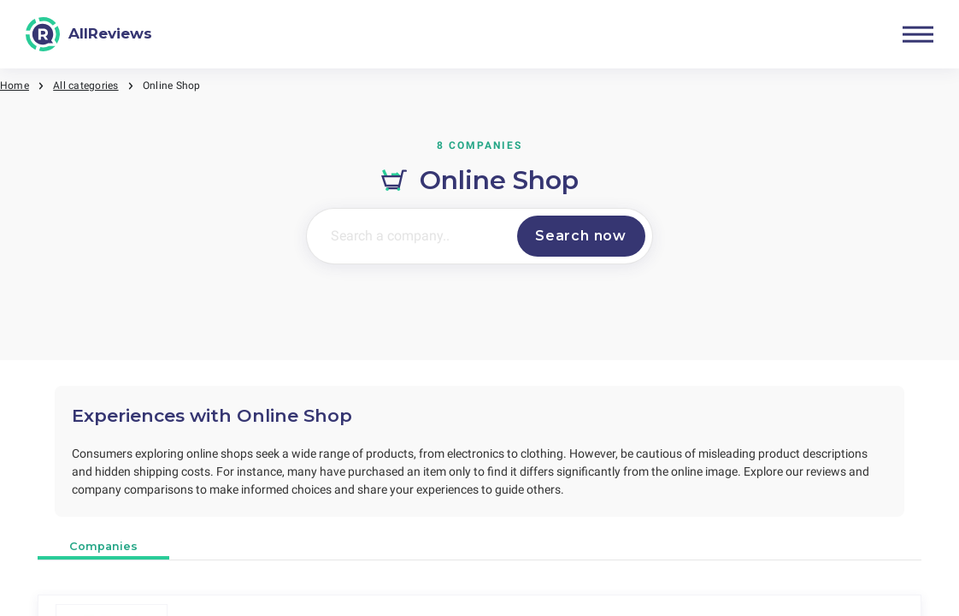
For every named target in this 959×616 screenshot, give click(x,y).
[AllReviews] (89, 34)
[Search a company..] (408, 236)
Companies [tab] (103, 546)
